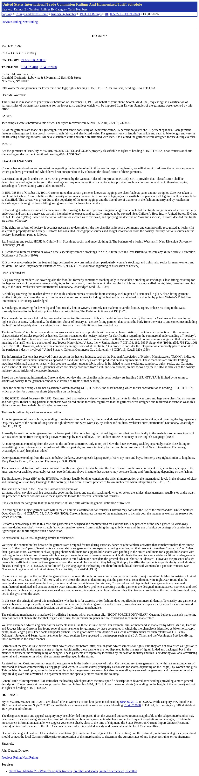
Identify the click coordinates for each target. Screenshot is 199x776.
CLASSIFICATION (33, 60)
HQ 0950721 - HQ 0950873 (122, 14)
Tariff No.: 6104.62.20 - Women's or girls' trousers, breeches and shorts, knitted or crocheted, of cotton (73, 771)
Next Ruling (30, 21)
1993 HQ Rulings (91, 14)
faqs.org (7, 9)
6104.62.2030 (48, 67)
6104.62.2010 (29, 67)
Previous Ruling (12, 21)
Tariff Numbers (77, 9)
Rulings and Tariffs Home (32, 14)
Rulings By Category (54, 9)
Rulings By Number (26, 9)
